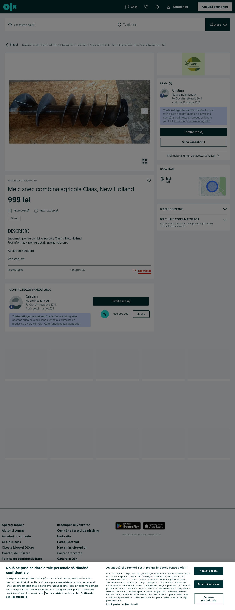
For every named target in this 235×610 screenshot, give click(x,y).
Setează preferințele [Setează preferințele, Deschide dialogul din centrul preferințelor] (208, 599)
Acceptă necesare (209, 584)
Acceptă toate (209, 570)
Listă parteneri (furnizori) (122, 604)
